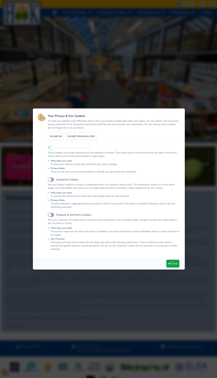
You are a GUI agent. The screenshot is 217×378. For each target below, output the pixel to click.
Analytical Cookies (67, 179)
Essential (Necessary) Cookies (74, 148)
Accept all (56, 136)
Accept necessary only (81, 136)
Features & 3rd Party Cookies (73, 215)
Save (172, 263)
